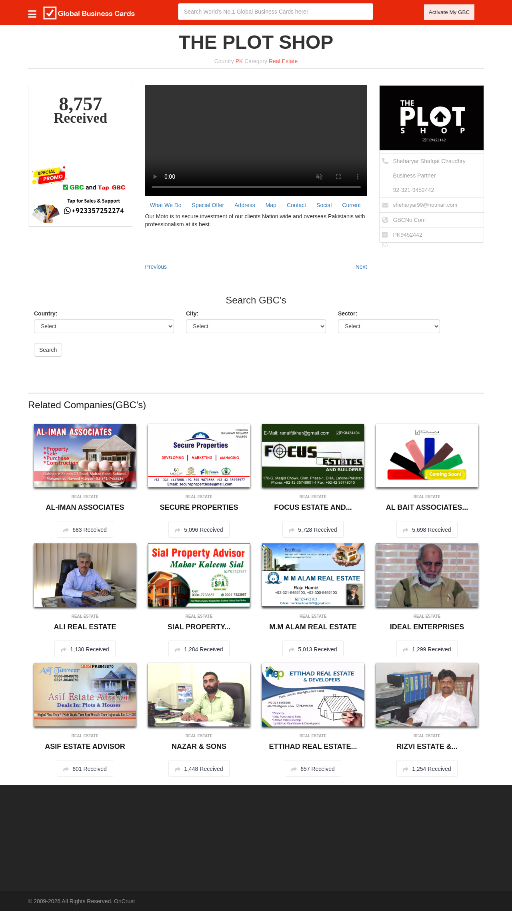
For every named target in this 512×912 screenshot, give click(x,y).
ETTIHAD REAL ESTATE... (313, 747)
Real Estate (283, 62)
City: (192, 314)
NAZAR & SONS (199, 747)
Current (351, 206)
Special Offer (208, 206)
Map (271, 206)
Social (324, 206)
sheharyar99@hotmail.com (426, 206)
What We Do (166, 206)
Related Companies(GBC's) (87, 405)
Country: (45, 314)
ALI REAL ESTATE (85, 628)
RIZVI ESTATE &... (426, 747)
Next (361, 267)
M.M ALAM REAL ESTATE (312, 628)
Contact (296, 206)
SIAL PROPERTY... (199, 628)
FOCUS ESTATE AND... (313, 508)
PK (239, 62)
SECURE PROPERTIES (199, 508)
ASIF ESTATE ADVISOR (85, 747)
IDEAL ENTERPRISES (427, 628)
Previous (156, 267)
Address (244, 206)
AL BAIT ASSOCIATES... (427, 508)
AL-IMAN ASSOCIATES (85, 508)
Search (48, 350)
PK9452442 (407, 235)
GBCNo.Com (409, 221)
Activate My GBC (447, 13)
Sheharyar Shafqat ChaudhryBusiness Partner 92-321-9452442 (429, 176)
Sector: (347, 314)
